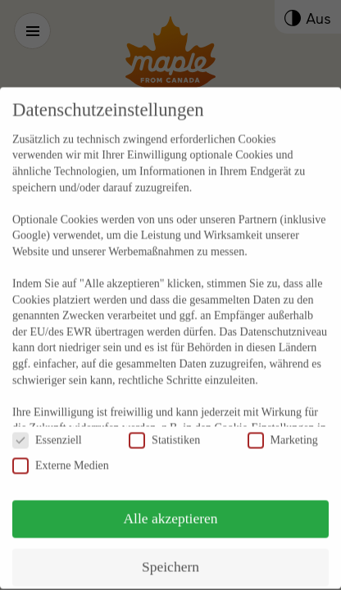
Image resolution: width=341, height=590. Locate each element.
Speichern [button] (170, 550)
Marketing (283, 424)
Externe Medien (60, 449)
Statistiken (164, 424)
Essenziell (47, 424)
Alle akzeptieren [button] (170, 502)
